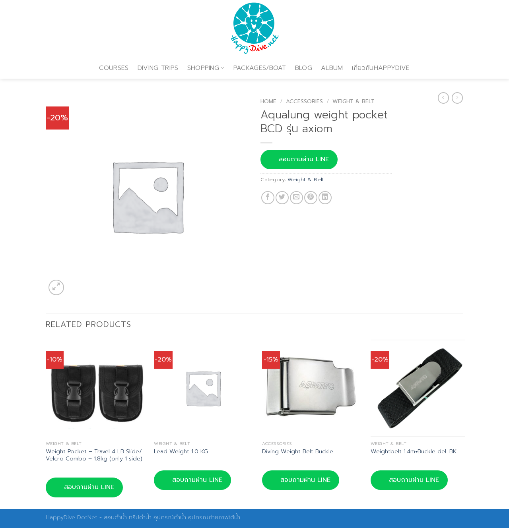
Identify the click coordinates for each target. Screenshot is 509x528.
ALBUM (332, 68)
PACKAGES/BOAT (259, 68)
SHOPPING (206, 68)
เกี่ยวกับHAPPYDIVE (381, 68)
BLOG (303, 68)
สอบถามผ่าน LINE (299, 159)
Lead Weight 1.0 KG (181, 451)
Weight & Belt (353, 101)
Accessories (304, 101)
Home (268, 101)
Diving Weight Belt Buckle (297, 451)
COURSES (113, 68)
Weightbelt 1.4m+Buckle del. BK (414, 451)
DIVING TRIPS (158, 68)
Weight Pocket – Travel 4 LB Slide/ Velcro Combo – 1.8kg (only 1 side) (94, 455)
